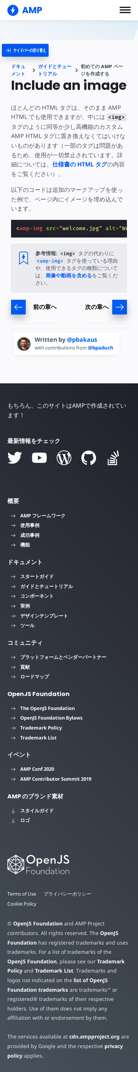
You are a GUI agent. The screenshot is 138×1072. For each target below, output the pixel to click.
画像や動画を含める (69, 275)
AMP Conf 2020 (32, 769)
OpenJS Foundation (37, 923)
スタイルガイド (32, 810)
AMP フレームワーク (38, 515)
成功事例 (25, 535)
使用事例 (25, 525)
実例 (20, 605)
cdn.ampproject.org (92, 1036)
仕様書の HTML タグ (79, 164)
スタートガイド (32, 576)
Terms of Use (22, 893)
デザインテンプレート (39, 615)
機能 (20, 544)
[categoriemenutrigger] (31, 50)
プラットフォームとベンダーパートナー (58, 657)
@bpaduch (103, 347)
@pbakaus (82, 339)
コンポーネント (32, 596)
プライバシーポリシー (68, 893)
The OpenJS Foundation (43, 708)
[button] (125, 9)
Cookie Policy (22, 903)
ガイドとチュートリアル (54, 70)
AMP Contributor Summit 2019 (51, 779)
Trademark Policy (36, 727)
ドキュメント (18, 70)
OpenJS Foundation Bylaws (47, 717)
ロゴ (20, 820)
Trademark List (34, 737)
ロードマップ (30, 676)
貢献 (20, 667)
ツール (23, 625)
